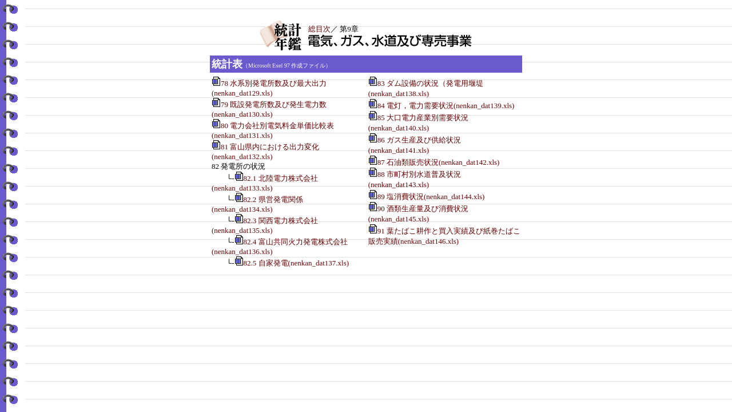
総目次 (319, 29)
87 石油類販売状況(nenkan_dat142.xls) (442, 162)
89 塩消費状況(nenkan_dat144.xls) (434, 196)
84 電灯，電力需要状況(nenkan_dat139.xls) (449, 105)
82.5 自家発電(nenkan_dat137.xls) (296, 263)
